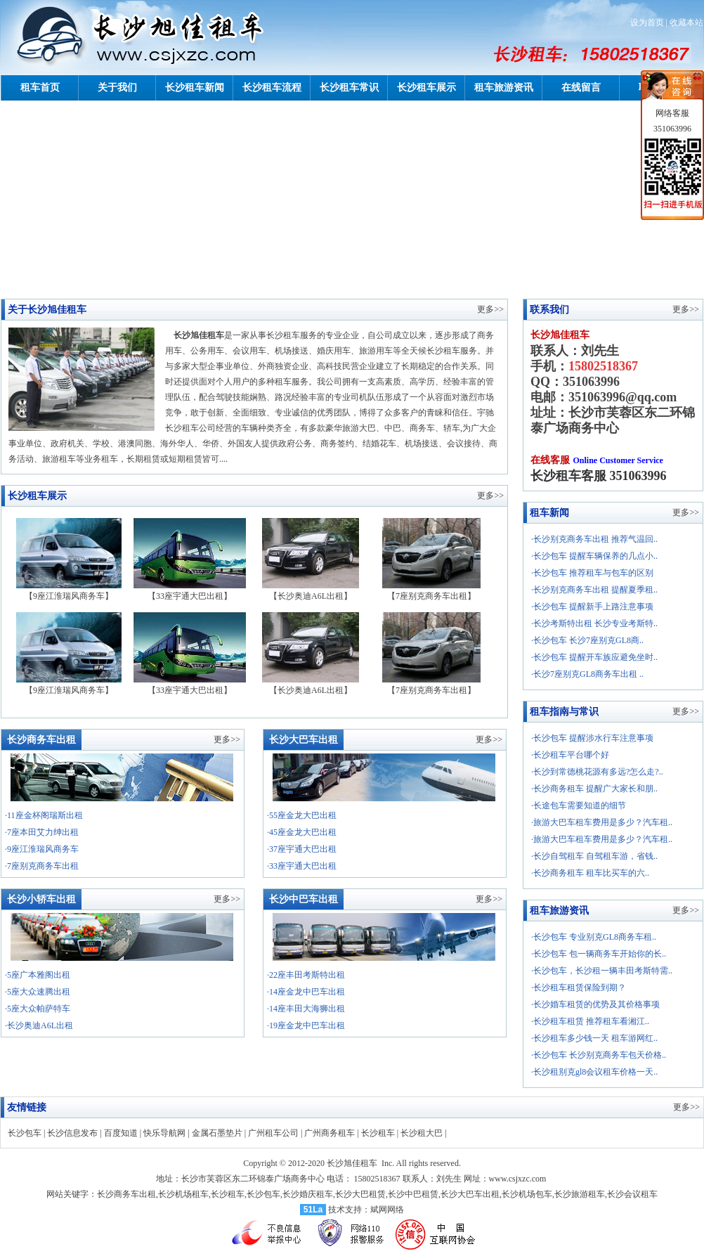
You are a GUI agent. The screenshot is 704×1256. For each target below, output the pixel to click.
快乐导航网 (164, 1133)
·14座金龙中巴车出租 (306, 992)
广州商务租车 (329, 1133)
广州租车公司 (273, 1133)
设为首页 (647, 22)
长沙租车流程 (271, 87)
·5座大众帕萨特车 (37, 1009)
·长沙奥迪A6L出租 (39, 1025)
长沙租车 (378, 1133)
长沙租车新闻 (194, 87)
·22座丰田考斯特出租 (306, 975)
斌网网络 (387, 1210)
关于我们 (117, 87)
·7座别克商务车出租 (42, 866)
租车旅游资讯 (503, 87)
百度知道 (121, 1133)
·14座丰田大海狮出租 (306, 1009)
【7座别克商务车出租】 (431, 591)
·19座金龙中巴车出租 (306, 1025)
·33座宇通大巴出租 (302, 866)
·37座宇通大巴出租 (302, 849)
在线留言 (581, 87)
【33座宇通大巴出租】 (190, 591)
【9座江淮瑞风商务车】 (69, 591)
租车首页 (40, 87)
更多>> (490, 309)
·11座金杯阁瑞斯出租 (44, 815)
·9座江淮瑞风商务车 (42, 849)
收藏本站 (686, 22)
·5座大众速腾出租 (37, 992)
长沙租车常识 (349, 87)
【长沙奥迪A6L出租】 (310, 591)
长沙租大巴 (421, 1133)
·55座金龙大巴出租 (302, 815)
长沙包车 (24, 1133)
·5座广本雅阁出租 (37, 975)
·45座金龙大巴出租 (302, 832)
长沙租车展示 (426, 87)
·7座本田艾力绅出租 (42, 832)
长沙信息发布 (72, 1133)
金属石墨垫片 (217, 1133)
